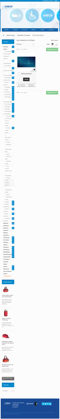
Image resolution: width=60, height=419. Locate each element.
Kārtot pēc (19, 44)
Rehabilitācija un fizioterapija (7, 112)
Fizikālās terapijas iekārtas (7, 130)
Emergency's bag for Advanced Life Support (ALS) (8, 343)
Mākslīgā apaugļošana (6, 205)
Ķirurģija (6, 89)
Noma (42, 29)
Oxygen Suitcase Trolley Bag (6, 319)
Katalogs (24, 29)
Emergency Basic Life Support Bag (7, 365)
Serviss (33, 29)
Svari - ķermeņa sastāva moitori (8, 168)
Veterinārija (6, 240)
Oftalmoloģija (7, 97)
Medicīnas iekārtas (5, 48)
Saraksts (56, 44)
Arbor (6, 29)
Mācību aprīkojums (5, 215)
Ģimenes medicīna (6, 83)
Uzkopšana (6, 247)
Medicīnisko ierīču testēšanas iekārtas (7, 271)
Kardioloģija (7, 87)
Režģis (52, 44)
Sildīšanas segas (8, 157)
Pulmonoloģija (7, 104)
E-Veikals (15, 29)
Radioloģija (7, 109)
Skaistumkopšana (7, 254)
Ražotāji (6, 385)
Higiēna (5, 264)
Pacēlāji (8, 142)
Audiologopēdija (7, 63)
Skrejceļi (8, 178)
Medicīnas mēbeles (5, 243)
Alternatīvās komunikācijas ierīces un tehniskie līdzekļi (8, 121)
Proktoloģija (7, 106)
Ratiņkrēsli (8, 144)
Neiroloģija (6, 92)
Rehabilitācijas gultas (8, 150)
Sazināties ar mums (48, 0)
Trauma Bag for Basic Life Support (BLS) (7, 296)
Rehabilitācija (6, 252)
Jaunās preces (7, 282)
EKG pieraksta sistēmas (7, 183)
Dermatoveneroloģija (8, 70)
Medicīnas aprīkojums (6, 224)
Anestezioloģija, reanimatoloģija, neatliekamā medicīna (7, 55)
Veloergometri (8, 175)
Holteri (7, 194)
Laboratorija (6, 237)
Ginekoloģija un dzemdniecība (7, 79)
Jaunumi (51, 29)
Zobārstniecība (7, 256)
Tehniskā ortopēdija (6, 210)
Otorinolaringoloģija (7, 101)
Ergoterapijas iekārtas (8, 138)
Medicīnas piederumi (5, 229)
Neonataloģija (7, 94)
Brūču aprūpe (7, 65)
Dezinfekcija (6, 249)
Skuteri (7, 154)
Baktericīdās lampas (8, 198)
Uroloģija (6, 201)
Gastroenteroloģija (7, 75)
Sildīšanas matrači (8, 162)
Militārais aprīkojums (6, 234)
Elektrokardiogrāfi (26, 73)
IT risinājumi (6, 259)
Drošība (5, 266)
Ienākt (55, 0)
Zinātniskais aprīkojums (6, 219)
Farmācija (5, 261)
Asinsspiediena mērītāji (8, 191)
